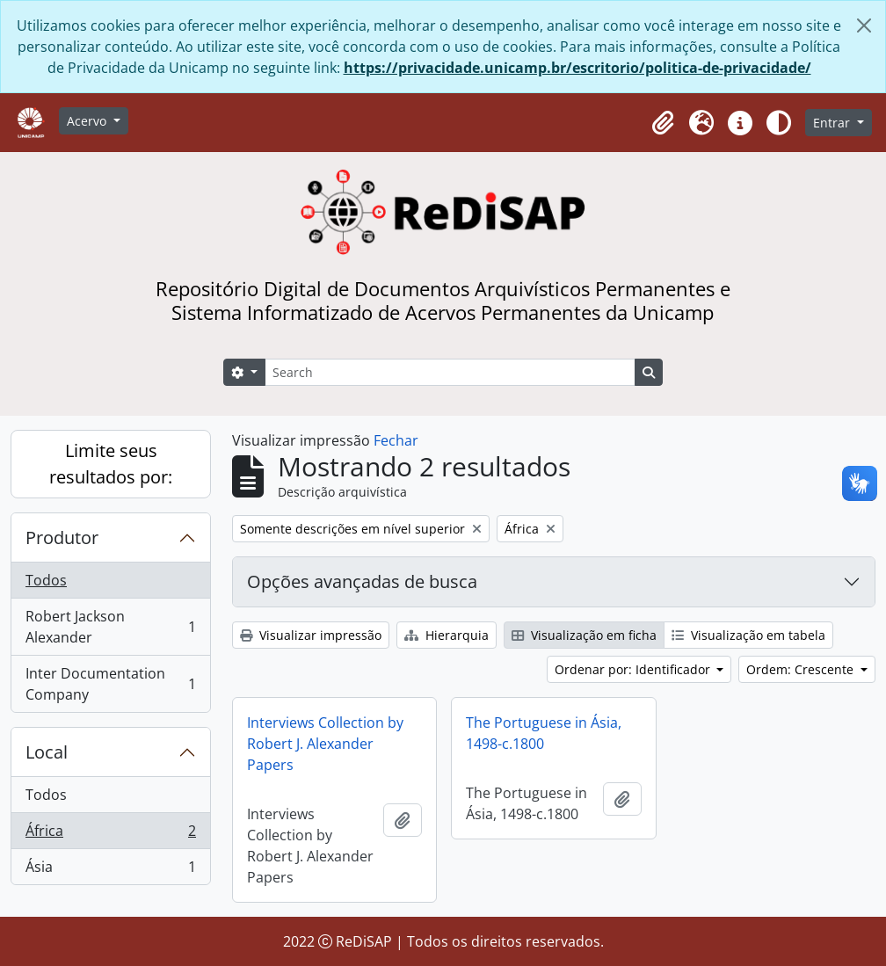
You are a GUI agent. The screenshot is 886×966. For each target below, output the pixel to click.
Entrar (833, 122)
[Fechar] (864, 25)
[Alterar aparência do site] (778, 123)
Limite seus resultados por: (110, 464)
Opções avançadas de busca (362, 581)
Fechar (396, 440)
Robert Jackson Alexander (110, 626)
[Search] (450, 372)
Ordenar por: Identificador (634, 669)
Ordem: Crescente (801, 669)
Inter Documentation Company (110, 684)
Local (46, 752)
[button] (662, 123)
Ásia (110, 870)
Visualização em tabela (748, 635)
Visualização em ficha (584, 635)
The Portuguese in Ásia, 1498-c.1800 (543, 733)
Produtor (61, 537)
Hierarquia (446, 635)
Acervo (88, 121)
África (110, 834)
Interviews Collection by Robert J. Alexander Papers (325, 743)
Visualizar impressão (310, 635)
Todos (46, 580)
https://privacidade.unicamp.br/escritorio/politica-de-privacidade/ (577, 67)
